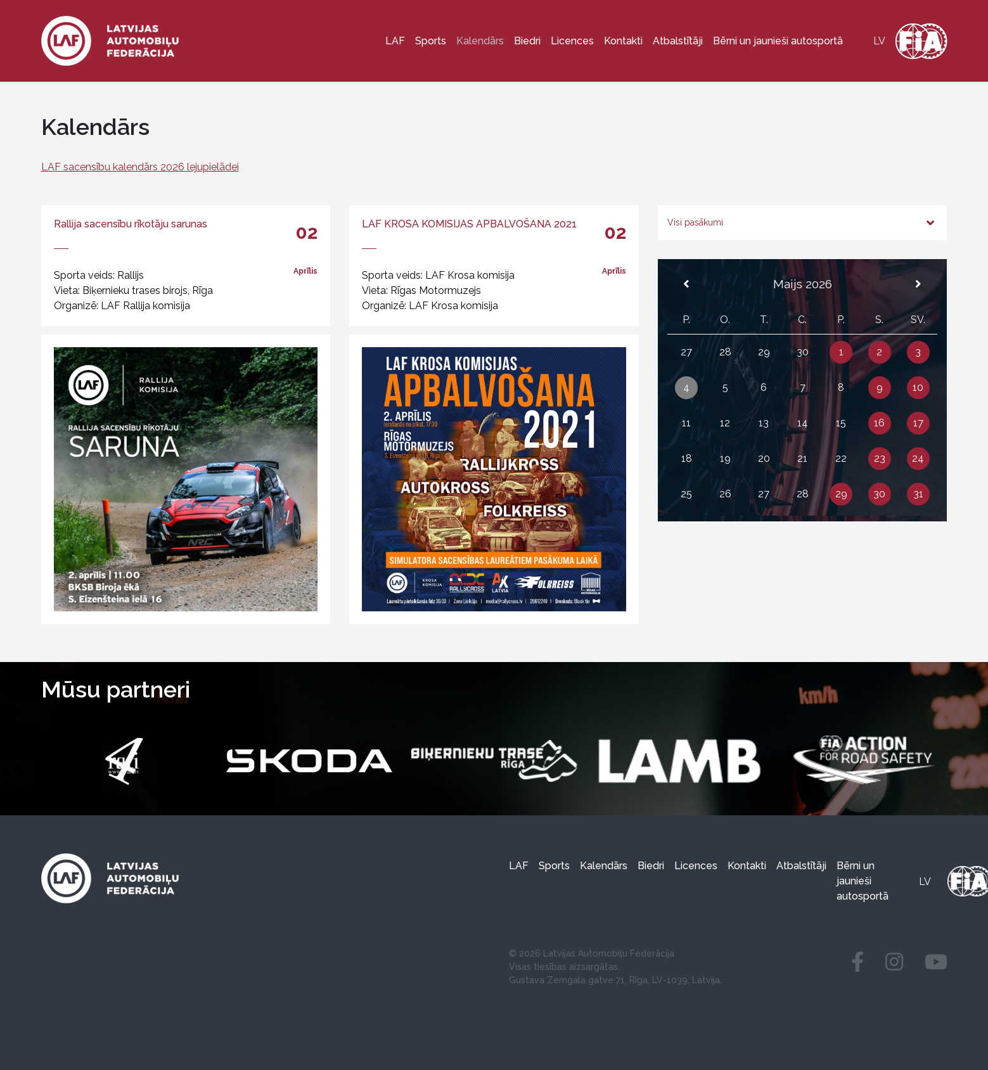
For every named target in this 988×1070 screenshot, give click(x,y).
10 (918, 387)
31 (918, 494)
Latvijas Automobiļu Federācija (608, 953)
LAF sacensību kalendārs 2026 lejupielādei (140, 167)
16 (879, 423)
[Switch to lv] (879, 40)
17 (918, 423)
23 (879, 458)
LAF (395, 41)
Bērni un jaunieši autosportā (778, 41)
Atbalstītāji (678, 41)
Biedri (527, 41)
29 (841, 494)
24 (918, 458)
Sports (430, 41)
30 (879, 494)
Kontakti (623, 41)
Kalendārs (480, 41)
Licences (572, 41)
